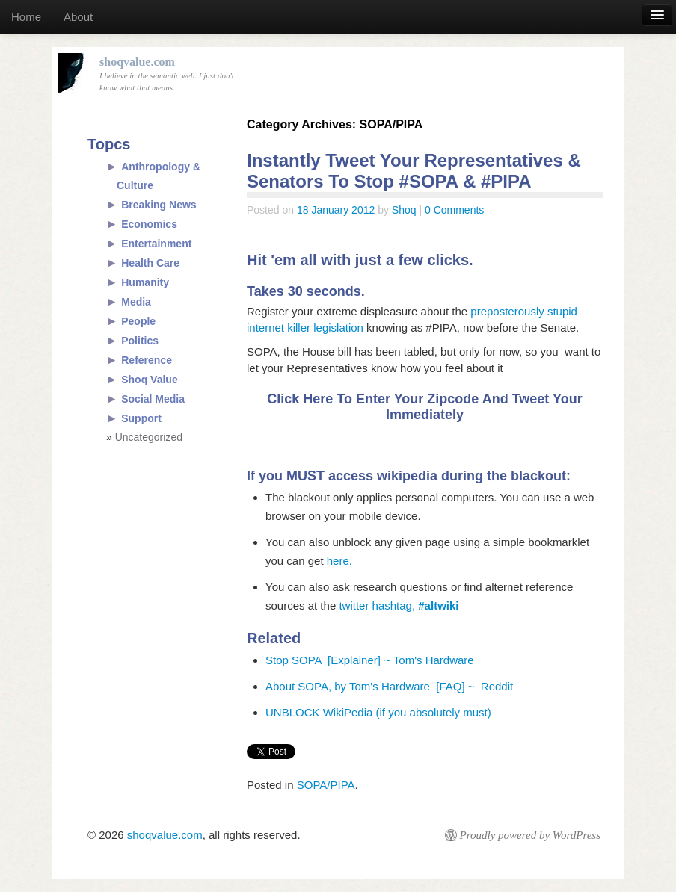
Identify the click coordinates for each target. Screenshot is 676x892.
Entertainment (156, 244)
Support (141, 418)
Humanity (145, 282)
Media (136, 302)
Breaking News (158, 205)
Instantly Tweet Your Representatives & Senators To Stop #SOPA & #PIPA (414, 170)
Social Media (153, 399)
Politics (140, 341)
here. (339, 560)
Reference (146, 360)
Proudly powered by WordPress (530, 835)
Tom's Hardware (433, 660)
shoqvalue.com (165, 834)
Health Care (150, 263)
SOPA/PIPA (326, 784)
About (78, 16)
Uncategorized (148, 437)
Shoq (404, 210)
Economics (149, 224)
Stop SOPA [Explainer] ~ (329, 660)
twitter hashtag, (398, 605)
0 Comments (454, 210)
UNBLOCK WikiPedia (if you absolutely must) (378, 712)
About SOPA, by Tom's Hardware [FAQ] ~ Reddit (389, 686)
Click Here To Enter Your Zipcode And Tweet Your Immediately (424, 406)
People (138, 321)
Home (26, 16)
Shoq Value (149, 379)
